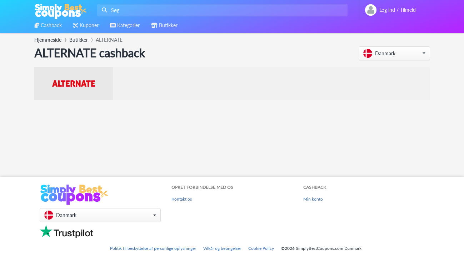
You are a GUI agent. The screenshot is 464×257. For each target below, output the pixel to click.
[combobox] (221, 10)
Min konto (313, 199)
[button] (394, 53)
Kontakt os (181, 199)
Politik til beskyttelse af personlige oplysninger (153, 248)
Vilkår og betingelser (222, 248)
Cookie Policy (261, 248)
